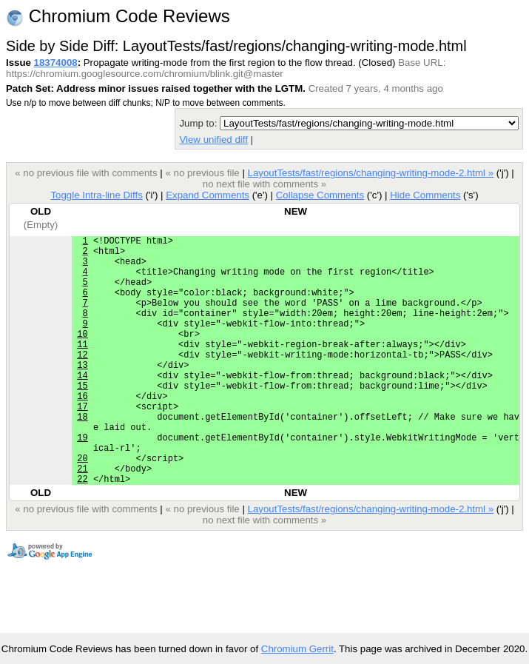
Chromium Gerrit (297, 648)
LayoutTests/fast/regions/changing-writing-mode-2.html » (371, 172)
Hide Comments (425, 195)
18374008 (56, 62)
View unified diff (213, 139)
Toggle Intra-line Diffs (96, 195)
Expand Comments (207, 195)
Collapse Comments (320, 195)
